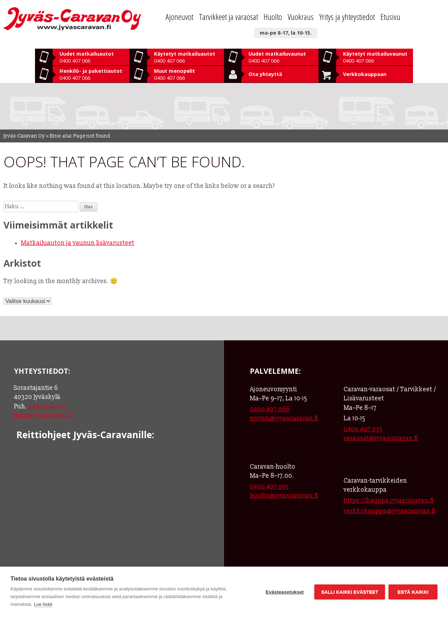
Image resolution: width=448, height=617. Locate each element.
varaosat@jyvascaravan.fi (381, 438)
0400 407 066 (270, 409)
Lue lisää (43, 604)
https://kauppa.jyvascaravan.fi (389, 500)
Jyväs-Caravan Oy (24, 136)
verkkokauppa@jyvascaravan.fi (389, 511)
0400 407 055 (269, 486)
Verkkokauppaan (364, 74)
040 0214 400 (47, 406)
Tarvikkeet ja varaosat (228, 16)
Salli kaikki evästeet (349, 592)
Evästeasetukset (285, 592)
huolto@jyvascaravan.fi (284, 495)
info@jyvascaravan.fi (44, 415)
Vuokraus (301, 16)
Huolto (273, 16)
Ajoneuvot (179, 16)
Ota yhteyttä (265, 74)
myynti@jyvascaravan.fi (284, 418)
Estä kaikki (413, 592)
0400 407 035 (363, 429)
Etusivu (390, 16)
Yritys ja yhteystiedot (347, 16)
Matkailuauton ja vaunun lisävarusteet (77, 243)
